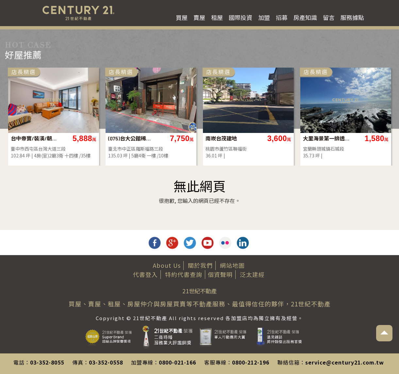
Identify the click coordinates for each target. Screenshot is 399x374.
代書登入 (145, 274)
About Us (167, 265)
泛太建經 (252, 274)
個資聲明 (220, 274)
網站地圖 (232, 265)
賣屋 (199, 17)
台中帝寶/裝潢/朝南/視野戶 (34, 138)
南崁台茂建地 (221, 138)
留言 (329, 17)
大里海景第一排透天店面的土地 (326, 138)
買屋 (182, 17)
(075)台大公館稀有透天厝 (132, 138)
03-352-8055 (47, 362)
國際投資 (240, 17)
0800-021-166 (177, 362)
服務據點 (352, 17)
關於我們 (200, 265)
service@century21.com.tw (344, 362)
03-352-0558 (106, 362)
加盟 (264, 17)
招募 (282, 17)
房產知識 (305, 17)
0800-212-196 (250, 362)
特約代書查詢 (183, 274)
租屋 (217, 17)
